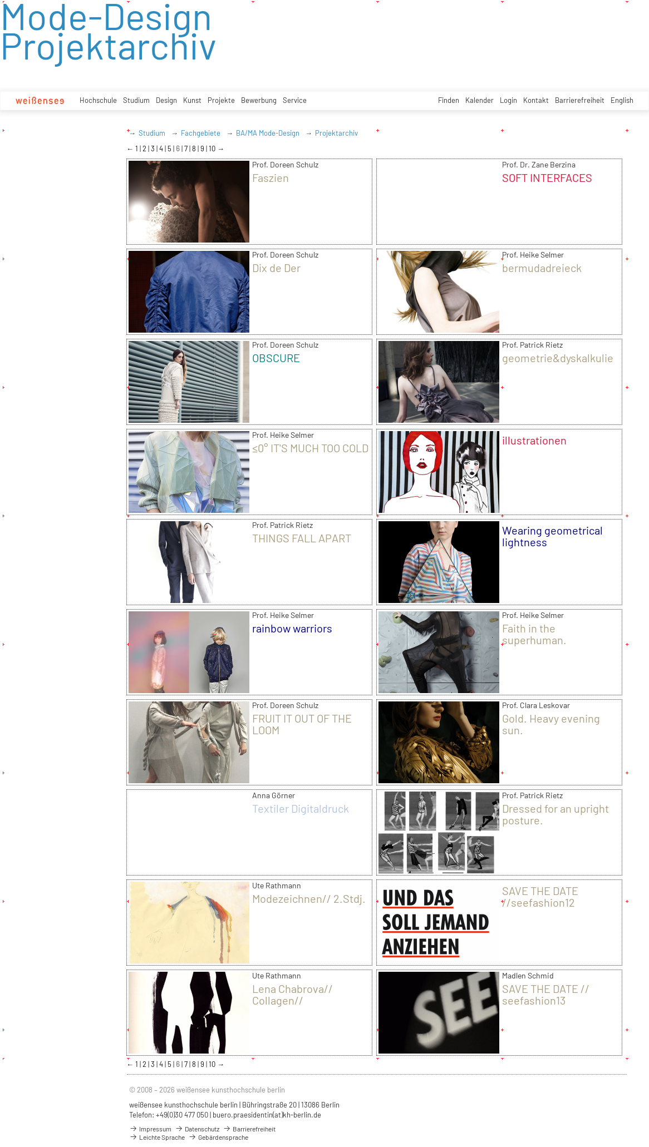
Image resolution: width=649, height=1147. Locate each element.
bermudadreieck (542, 267)
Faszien (270, 177)
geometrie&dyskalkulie (557, 357)
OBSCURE (276, 357)
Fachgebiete (200, 132)
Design (166, 100)
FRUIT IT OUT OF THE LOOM (302, 723)
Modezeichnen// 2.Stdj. (309, 898)
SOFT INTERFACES (547, 177)
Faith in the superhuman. (534, 633)
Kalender (479, 100)
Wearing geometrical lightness (552, 535)
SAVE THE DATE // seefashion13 (545, 994)
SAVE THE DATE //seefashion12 (540, 896)
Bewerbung (259, 100)
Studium (136, 100)
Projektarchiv (336, 132)
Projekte (221, 100)
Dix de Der (276, 267)
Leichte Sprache (157, 1137)
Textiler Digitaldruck (300, 808)
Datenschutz (197, 1129)
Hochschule (98, 100)
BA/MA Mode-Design (267, 132)
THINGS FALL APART (301, 538)
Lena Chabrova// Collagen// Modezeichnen (292, 1000)
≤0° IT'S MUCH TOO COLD (310, 447)
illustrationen (534, 440)
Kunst (192, 100)
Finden (448, 100)
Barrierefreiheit (579, 100)
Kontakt (536, 100)
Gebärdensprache (218, 1137)
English (622, 100)
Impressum (150, 1129)
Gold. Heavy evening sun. (551, 723)
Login (508, 100)
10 (213, 148)
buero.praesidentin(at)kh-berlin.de (267, 1114)
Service (295, 100)
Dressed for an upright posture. (555, 814)
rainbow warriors (292, 628)
